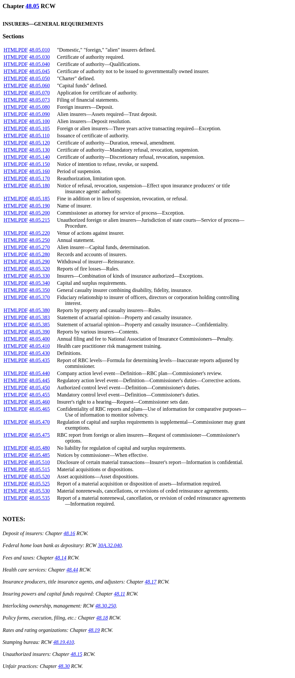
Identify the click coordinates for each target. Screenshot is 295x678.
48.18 (102, 618)
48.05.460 (39, 402)
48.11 (119, 593)
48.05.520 (39, 476)
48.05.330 (39, 276)
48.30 (64, 666)
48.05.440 (39, 373)
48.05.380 (39, 310)
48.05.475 (39, 435)
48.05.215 (39, 220)
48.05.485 (39, 455)
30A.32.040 (110, 545)
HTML (11, 50)
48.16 (69, 533)
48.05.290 (39, 261)
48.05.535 (39, 498)
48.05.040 (39, 64)
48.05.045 (39, 71)
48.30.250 (105, 606)
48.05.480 (39, 448)
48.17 (150, 581)
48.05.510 (39, 462)
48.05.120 (39, 142)
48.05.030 (39, 57)
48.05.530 (39, 491)
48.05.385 (39, 324)
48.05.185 (39, 198)
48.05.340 (39, 283)
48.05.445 (39, 380)
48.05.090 (39, 114)
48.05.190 (39, 205)
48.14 (60, 557)
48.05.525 (39, 483)
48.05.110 (39, 135)
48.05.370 (39, 297)
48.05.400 (39, 339)
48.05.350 (39, 290)
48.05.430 (39, 353)
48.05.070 (39, 92)
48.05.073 (39, 100)
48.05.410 (39, 346)
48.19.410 (63, 642)
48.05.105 (39, 128)
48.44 (72, 569)
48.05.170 (39, 178)
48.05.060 (39, 85)
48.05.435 (39, 360)
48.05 (32, 6)
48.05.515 (39, 469)
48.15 (76, 654)
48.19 (94, 630)
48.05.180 (39, 185)
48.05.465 (39, 409)
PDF (23, 50)
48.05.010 (39, 50)
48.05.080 (39, 107)
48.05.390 (39, 331)
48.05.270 (39, 247)
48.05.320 (39, 268)
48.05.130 (39, 150)
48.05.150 (39, 164)
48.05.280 (39, 254)
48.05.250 (39, 240)
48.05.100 (39, 121)
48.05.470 (39, 422)
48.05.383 (39, 317)
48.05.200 (39, 213)
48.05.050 (39, 78)
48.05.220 (39, 233)
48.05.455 (39, 394)
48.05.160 (39, 171)
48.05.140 (39, 157)
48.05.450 (39, 387)
